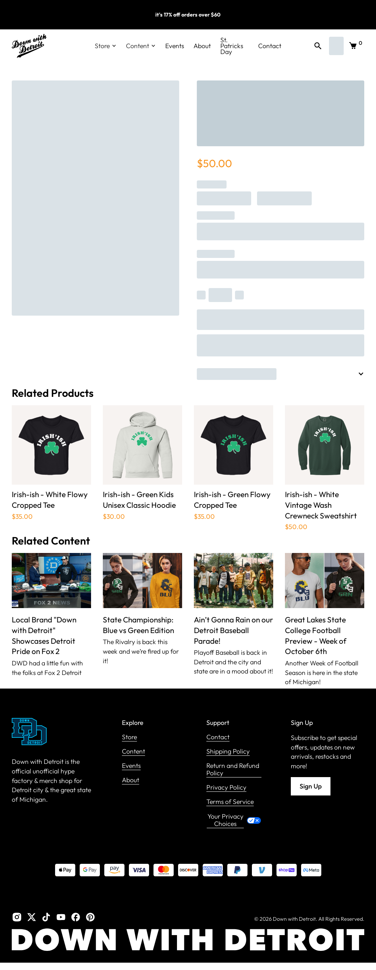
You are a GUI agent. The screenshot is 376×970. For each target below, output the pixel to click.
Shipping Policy (228, 751)
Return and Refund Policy (232, 769)
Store (129, 737)
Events (174, 46)
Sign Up (311, 786)
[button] (105, 46)
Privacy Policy (226, 787)
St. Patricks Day (231, 46)
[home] (29, 46)
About (202, 46)
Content (133, 751)
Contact (269, 46)
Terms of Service (230, 802)
